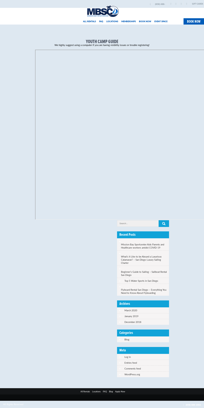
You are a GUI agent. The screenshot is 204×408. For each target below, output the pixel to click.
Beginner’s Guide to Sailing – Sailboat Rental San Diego (144, 273)
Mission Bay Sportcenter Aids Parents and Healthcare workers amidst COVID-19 (142, 246)
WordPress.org (132, 374)
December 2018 (132, 322)
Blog (126, 339)
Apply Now (120, 391)
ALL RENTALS (89, 21)
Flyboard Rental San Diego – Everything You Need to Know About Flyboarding (143, 291)
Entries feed (130, 362)
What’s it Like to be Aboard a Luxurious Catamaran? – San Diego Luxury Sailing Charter (141, 259)
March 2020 (130, 310)
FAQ (101, 21)
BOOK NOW (145, 21)
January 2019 (131, 316)
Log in (127, 356)
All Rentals (85, 391)
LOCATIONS (112, 21)
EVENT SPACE (160, 21)
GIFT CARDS (197, 4)
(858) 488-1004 (160, 5)
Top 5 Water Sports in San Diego (141, 280)
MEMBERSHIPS (128, 21)
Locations (96, 391)
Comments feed (132, 368)
